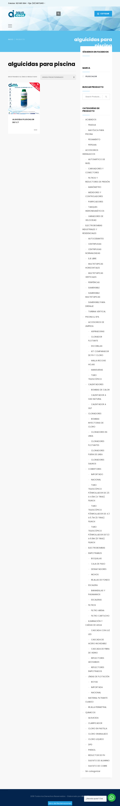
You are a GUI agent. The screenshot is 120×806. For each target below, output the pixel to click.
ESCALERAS (96, 599)
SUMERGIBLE (94, 287)
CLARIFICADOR (95, 723)
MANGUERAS (97, 369)
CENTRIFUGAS (94, 243)
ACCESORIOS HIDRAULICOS (90, 152)
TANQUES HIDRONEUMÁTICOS (94, 209)
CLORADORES (94, 413)
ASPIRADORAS (97, 331)
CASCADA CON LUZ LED (99, 632)
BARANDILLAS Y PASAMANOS (96, 592)
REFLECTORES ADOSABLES (96, 660)
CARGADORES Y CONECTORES (94, 170)
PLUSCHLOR (91, 76)
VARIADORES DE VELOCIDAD (94, 218)
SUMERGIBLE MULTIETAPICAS (92, 295)
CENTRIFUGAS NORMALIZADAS (93, 251)
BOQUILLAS (96, 558)
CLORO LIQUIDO (96, 739)
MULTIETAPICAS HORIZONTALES (94, 265)
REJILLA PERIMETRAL (97, 707)
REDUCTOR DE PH (96, 755)
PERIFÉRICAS (94, 282)
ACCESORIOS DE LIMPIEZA (94, 324)
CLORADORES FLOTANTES (96, 443)
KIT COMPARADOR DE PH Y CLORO (98, 353)
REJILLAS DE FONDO (100, 579)
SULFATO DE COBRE (97, 765)
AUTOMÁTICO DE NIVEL (95, 161)
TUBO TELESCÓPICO (95, 377)
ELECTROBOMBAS (96, 547)
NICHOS (95, 574)
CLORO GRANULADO (98, 733)
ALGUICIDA (93, 717)
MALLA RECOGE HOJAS (97, 362)
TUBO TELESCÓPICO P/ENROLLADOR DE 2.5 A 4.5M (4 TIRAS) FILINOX (98, 493)
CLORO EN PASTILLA (97, 728)
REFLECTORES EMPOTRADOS (96, 669)
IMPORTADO (97, 474)
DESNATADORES (98, 569)
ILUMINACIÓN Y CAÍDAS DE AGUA (94, 623)
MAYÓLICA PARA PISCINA (94, 132)
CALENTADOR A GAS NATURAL (97, 397)
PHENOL (92, 749)
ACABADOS (90, 119)
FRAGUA (92, 124)
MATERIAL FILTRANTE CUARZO (96, 699)
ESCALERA (93, 585)
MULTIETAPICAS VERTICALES (94, 275)
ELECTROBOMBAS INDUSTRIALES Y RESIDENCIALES (92, 229)
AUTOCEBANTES (96, 238)
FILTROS (92, 605)
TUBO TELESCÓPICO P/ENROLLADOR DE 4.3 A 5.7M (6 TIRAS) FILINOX (99, 513)
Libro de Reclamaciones (60, 803)
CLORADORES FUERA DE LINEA (96, 452)
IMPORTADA (97, 687)
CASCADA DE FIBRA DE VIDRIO (98, 650)
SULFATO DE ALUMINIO (99, 760)
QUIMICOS (90, 712)
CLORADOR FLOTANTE (95, 338)
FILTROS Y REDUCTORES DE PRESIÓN (97, 179)
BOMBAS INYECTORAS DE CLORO (96, 422)
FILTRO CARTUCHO (100, 615)
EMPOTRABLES (95, 553)
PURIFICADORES (95, 201)
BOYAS (94, 681)
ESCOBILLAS (96, 346)
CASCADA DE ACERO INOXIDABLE (97, 641)
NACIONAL (96, 479)
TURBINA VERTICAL (97, 311)
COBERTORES (94, 469)
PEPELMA (92, 144)
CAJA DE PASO (98, 563)
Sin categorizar (92, 771)
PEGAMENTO (94, 139)
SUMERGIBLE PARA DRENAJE (95, 304)
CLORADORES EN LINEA (97, 434)
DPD (90, 744)
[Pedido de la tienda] (58, 77)
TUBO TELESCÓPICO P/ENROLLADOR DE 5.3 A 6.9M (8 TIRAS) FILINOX (98, 534)
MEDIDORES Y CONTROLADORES (94, 194)
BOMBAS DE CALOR (100, 389)
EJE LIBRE (92, 258)
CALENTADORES (95, 384)
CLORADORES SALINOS (96, 461)
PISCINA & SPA (92, 316)
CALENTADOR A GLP (97, 406)
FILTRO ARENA (97, 610)
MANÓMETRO (94, 187)
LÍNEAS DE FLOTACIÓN (98, 676)
